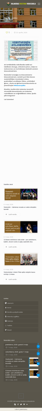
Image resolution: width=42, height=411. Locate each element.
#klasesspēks (19, 85)
